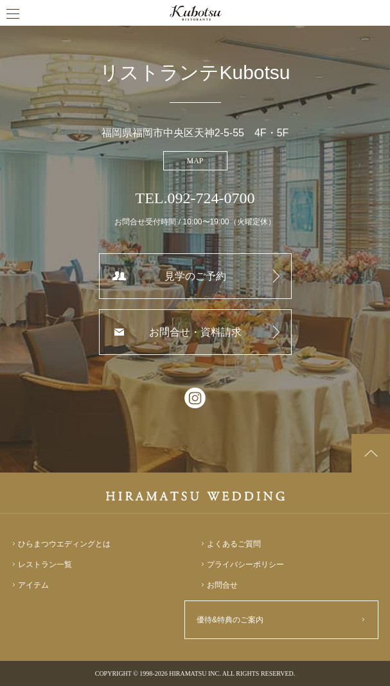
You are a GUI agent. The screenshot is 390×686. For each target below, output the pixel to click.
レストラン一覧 (45, 564)
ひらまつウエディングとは (64, 543)
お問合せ (222, 585)
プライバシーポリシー (245, 564)
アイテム (33, 585)
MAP (194, 160)
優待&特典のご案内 (230, 619)
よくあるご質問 (234, 543)
